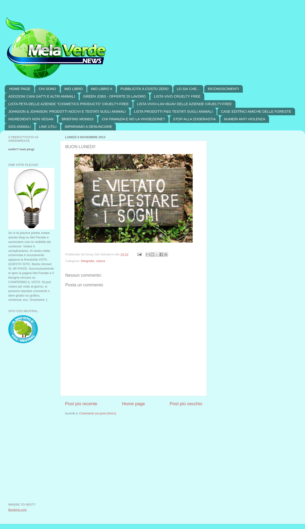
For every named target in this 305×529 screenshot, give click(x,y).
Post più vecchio (186, 403)
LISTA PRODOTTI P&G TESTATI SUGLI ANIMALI (173, 111)
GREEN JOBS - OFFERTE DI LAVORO (114, 96)
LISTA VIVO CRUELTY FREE (177, 96)
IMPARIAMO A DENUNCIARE (88, 127)
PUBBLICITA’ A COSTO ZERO (144, 89)
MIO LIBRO (73, 89)
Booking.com (17, 510)
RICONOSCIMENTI (223, 89)
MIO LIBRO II (101, 89)
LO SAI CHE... (188, 89)
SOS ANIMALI (19, 127)
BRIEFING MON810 (78, 119)
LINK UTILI (48, 127)
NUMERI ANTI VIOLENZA (244, 119)
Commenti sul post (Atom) (97, 413)
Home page (133, 403)
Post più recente (81, 403)
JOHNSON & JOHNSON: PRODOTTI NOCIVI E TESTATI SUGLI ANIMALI (67, 111)
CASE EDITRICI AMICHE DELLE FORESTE (256, 111)
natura (100, 261)
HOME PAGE (19, 89)
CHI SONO (47, 89)
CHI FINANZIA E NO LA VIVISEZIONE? (133, 119)
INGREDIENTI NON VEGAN (30, 119)
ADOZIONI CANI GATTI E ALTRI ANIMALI (41, 96)
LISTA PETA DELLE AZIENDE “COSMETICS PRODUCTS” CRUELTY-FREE (68, 104)
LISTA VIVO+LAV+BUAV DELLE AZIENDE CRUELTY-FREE (184, 104)
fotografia (87, 261)
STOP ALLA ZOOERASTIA (194, 119)
